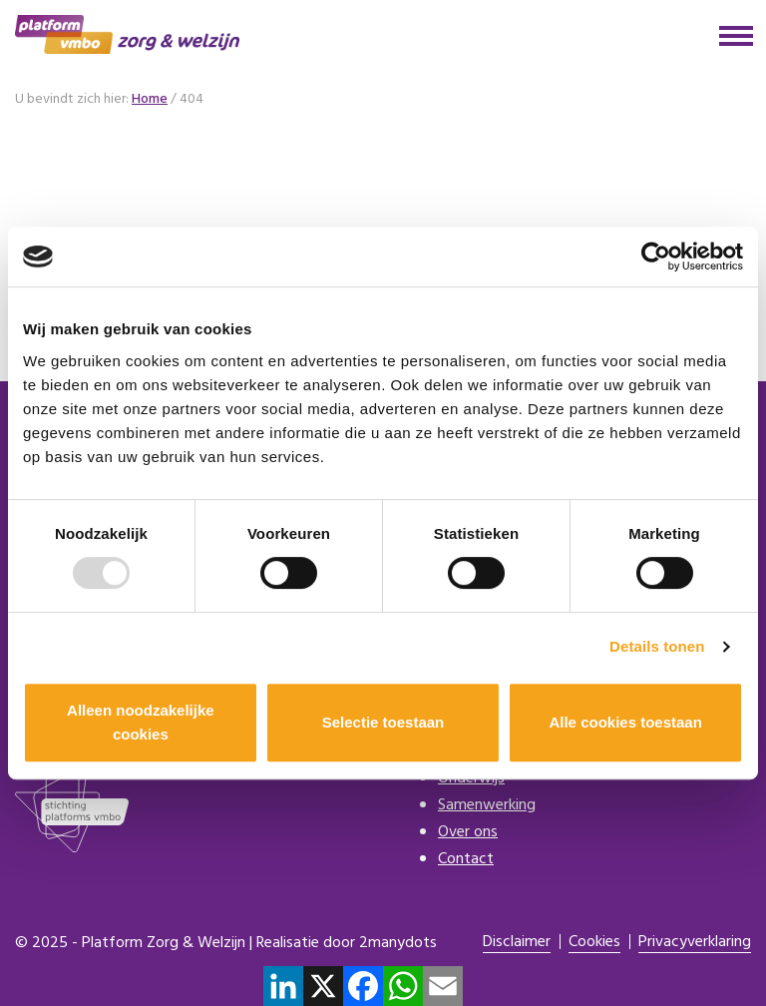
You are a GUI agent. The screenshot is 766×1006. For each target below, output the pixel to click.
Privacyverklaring (694, 942)
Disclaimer (517, 942)
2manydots (398, 943)
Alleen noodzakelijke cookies (140, 722)
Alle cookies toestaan (625, 722)
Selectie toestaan (383, 722)
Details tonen (656, 646)
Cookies (594, 942)
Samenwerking (487, 805)
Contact (466, 859)
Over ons (468, 832)
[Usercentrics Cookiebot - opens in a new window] (656, 256)
